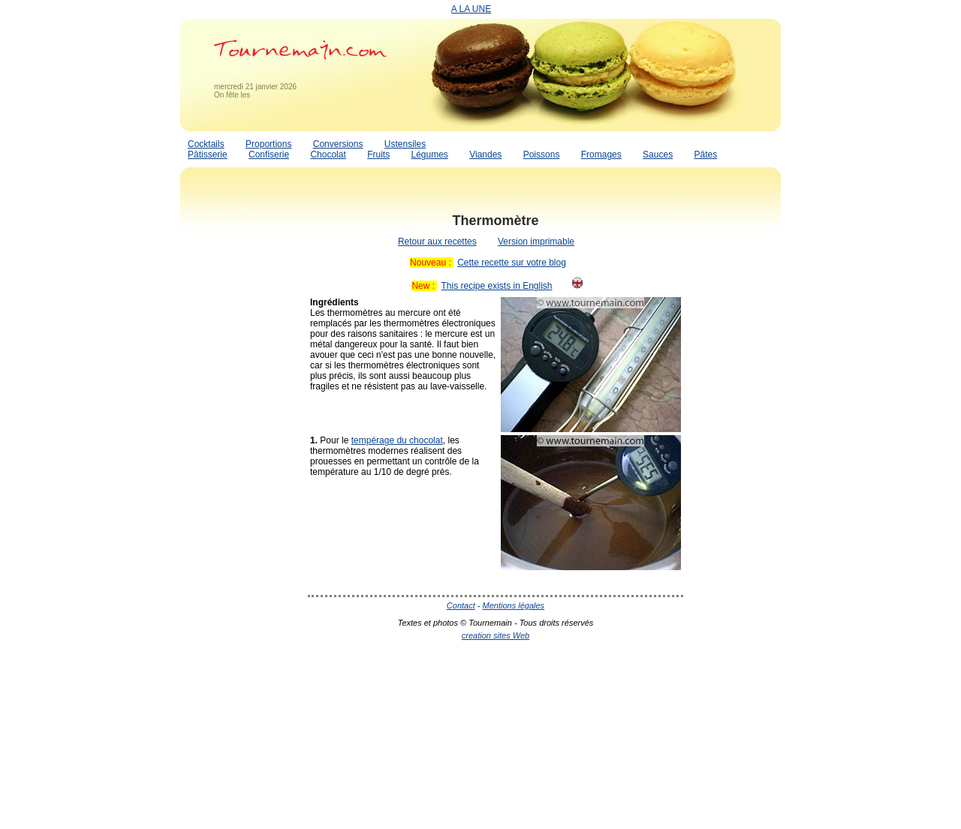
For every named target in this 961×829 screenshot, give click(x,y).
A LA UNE (471, 9)
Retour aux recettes (437, 241)
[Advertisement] (240, 430)
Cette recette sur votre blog (511, 262)
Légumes (429, 154)
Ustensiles (405, 144)
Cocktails (206, 144)
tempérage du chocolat (397, 440)
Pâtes (705, 154)
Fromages (601, 154)
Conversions (338, 144)
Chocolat (327, 154)
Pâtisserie (207, 154)
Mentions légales (514, 605)
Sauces (658, 154)
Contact (461, 605)
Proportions (268, 144)
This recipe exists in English (496, 286)
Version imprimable (536, 241)
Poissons (541, 154)
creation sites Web (495, 635)
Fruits (378, 154)
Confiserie (269, 154)
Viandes (485, 154)
